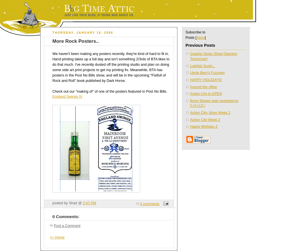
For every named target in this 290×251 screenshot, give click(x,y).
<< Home (57, 237)
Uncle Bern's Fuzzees (207, 73)
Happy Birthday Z (204, 127)
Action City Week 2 (205, 120)
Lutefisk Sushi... (202, 66)
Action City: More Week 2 (210, 113)
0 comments (150, 204)
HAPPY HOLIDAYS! (206, 80)
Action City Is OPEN (206, 94)
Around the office (203, 87)
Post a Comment (67, 226)
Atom (201, 38)
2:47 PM (89, 203)
